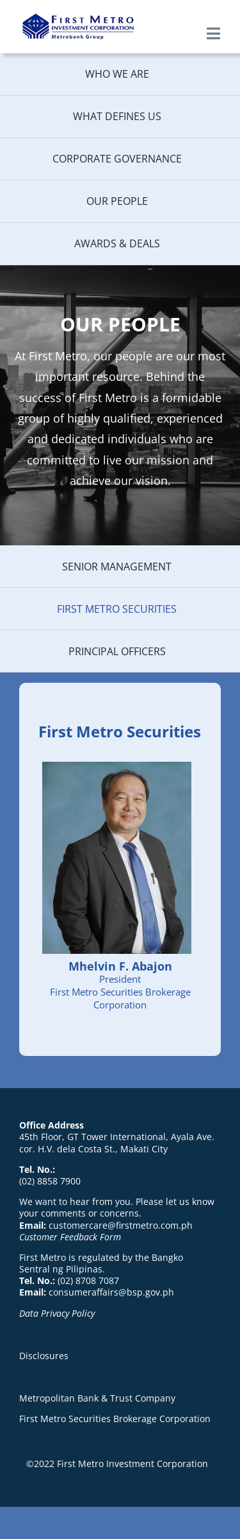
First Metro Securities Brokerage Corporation (115, 1418)
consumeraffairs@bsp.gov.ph (111, 1292)
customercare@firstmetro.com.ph (121, 1225)
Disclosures (43, 1356)
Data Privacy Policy (57, 1313)
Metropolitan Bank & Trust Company (97, 1398)
